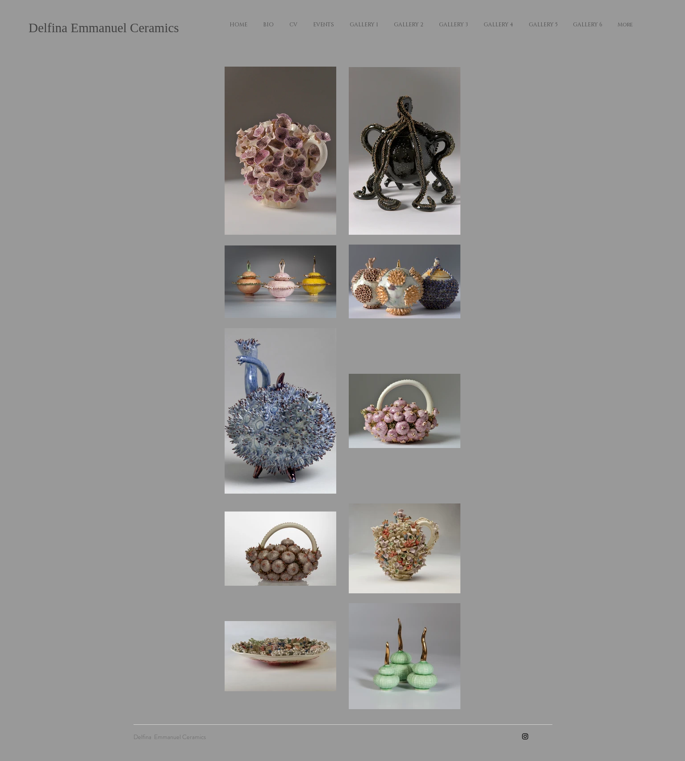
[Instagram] (525, 736)
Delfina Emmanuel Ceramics (104, 28)
